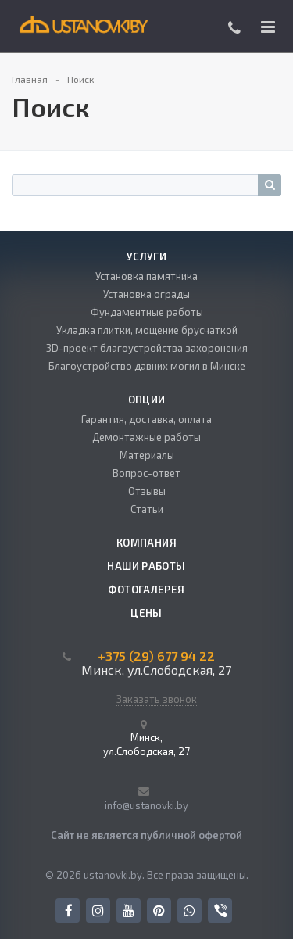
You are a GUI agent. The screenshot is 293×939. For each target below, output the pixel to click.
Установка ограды (146, 294)
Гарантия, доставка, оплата (146, 419)
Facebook (69, 910)
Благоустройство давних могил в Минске (146, 366)
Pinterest (159, 910)
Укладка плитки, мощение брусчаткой (147, 330)
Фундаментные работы (147, 312)
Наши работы (146, 566)
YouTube (128, 910)
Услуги (146, 256)
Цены (146, 613)
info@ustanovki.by (146, 805)
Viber (220, 911)
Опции (147, 399)
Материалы (147, 455)
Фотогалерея (146, 589)
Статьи (146, 509)
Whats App (189, 910)
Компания (146, 542)
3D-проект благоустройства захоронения (147, 348)
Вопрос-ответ (146, 473)
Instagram (98, 910)
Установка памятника (146, 276)
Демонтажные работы (146, 437)
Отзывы (147, 491)
